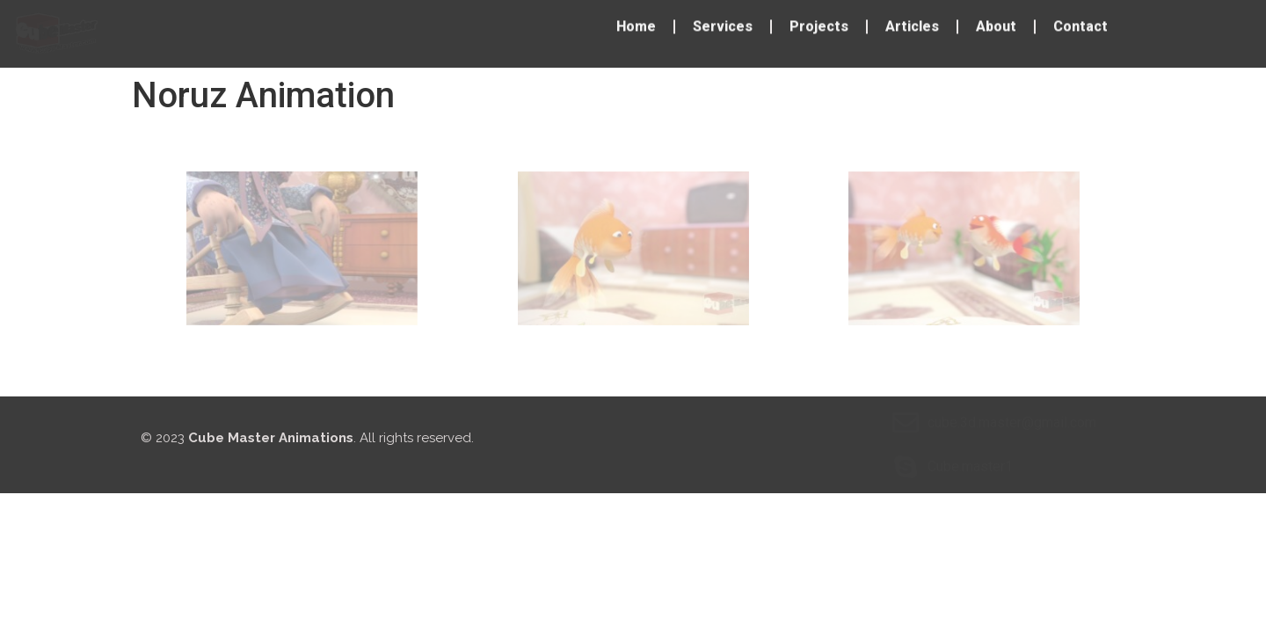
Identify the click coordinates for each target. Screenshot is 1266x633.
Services (723, 23)
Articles (912, 23)
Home (636, 23)
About (996, 23)
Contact (1080, 23)
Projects (818, 23)
